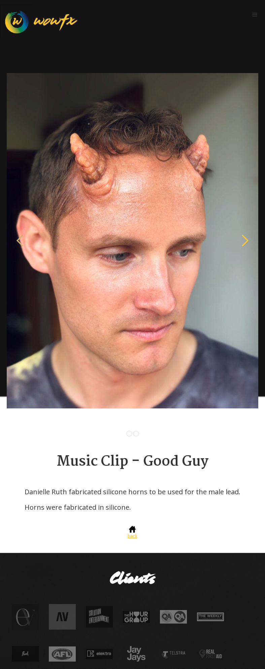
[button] (255, 15)
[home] (38, 21)
